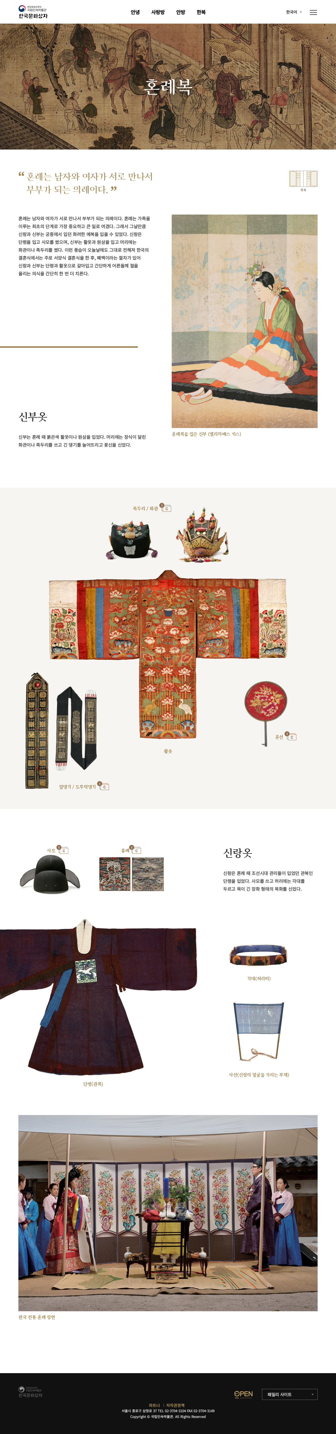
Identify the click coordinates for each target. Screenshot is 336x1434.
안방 (180, 11)
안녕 (135, 11)
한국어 (291, 12)
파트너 (154, 1405)
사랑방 (158, 11)
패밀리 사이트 (279, 1394)
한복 (201, 11)
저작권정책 (175, 1405)
